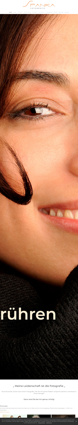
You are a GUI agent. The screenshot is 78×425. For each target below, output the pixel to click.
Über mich (61, 12)
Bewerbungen (27, 12)
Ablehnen (49, 423)
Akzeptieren (41, 423)
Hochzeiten (41, 12)
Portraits (20, 12)
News (14, 12)
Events (55, 12)
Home (10, 12)
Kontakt (67, 12)
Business (35, 12)
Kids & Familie (49, 12)
